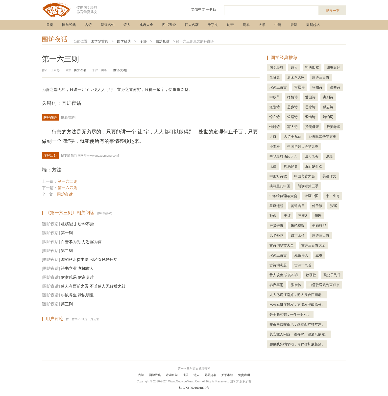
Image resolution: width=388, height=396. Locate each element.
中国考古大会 (304, 176)
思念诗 (310, 107)
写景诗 (299, 87)
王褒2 (302, 216)
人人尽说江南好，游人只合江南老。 (297, 295)
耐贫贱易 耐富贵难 (77, 277)
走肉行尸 (319, 226)
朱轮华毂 (298, 226)
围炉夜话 (55, 39)
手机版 (211, 9)
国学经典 (69, 25)
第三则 (67, 304)
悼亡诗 (274, 117)
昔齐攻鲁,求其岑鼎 (283, 275)
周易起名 (313, 25)
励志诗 (328, 107)
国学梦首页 (99, 41)
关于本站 (227, 375)
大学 (262, 25)
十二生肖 (333, 196)
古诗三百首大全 (313, 245)
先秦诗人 (301, 255)
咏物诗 (317, 87)
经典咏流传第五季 (322, 137)
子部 (143, 41)
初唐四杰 (312, 67)
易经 (329, 156)
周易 (246, 25)
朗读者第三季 (308, 186)
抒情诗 (292, 97)
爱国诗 (310, 97)
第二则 (67, 251)
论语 (230, 25)
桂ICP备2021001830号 (194, 388)
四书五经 (169, 25)
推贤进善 (276, 226)
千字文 (213, 25)
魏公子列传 (332, 275)
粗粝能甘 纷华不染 (77, 224)
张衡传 (296, 285)
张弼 (333, 206)
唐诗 (293, 25)
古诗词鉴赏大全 (281, 245)
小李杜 (274, 146)
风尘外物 (276, 235)
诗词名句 (108, 25)
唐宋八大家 (296, 77)
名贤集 (274, 77)
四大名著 (192, 25)
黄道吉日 (298, 206)
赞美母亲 (312, 127)
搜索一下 (333, 11)
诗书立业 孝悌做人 (77, 268)
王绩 (287, 216)
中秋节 (274, 97)
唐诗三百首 (320, 77)
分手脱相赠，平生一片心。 (290, 314)
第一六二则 (67, 181)
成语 (186, 375)
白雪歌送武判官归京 (324, 285)
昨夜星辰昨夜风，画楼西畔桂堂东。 (297, 324)
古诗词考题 (278, 265)
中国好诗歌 (278, 176)
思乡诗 (292, 107)
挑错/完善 (119, 70)
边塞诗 (335, 87)
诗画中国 (311, 196)
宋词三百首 (278, 87)
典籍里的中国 (279, 186)
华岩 (318, 216)
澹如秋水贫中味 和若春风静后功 (89, 259)
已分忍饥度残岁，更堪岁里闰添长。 (297, 305)
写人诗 (292, 127)
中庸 (277, 25)
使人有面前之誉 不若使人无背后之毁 (93, 286)
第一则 (67, 233)
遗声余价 (298, 235)
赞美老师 (333, 127)
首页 (49, 25)
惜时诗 (274, 127)
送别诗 (274, 107)
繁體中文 (198, 9)
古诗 (88, 25)
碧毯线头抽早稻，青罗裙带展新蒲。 (297, 344)
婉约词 (328, 117)
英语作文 (329, 176)
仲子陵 (317, 206)
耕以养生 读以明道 (77, 295)
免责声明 (244, 375)
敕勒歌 (311, 275)
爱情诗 (310, 117)
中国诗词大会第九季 (302, 146)
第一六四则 (67, 188)
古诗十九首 (292, 137)
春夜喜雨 (276, 285)
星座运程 (276, 206)
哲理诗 (292, 117)
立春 (318, 255)
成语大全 (146, 25)
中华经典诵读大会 (283, 156)
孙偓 (272, 216)
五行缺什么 (313, 166)
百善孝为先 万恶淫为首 (81, 242)
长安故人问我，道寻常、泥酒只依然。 (298, 334)
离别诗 (328, 97)
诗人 (126, 25)
